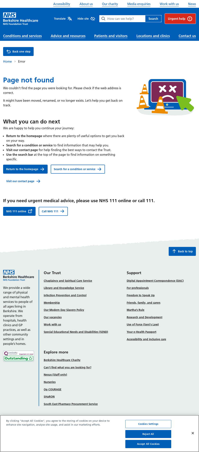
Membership (52, 302)
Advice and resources (68, 36)
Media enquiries (138, 4)
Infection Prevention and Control (65, 295)
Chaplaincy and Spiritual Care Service (68, 280)
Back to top (182, 251)
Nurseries (50, 382)
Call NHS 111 (53, 211)
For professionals (138, 288)
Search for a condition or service (78, 169)
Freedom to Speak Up (141, 295)
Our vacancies (53, 317)
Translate (63, 18)
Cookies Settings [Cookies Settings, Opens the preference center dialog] (148, 428)
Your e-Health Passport (141, 332)
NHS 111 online (19, 211)
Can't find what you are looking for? (67, 367)
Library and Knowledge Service (64, 288)
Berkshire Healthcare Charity (62, 360)
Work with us (169, 4)
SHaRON (49, 396)
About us (86, 4)
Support (134, 272)
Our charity (110, 4)
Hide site (86, 18)
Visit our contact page (23, 181)
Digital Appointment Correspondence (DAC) (155, 280)
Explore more (56, 352)
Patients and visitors (110, 36)
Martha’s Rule (135, 310)
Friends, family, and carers (143, 302)
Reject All (148, 438)
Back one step (18, 51)
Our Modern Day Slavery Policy (64, 310)
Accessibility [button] (61, 4)
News (192, 4)
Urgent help (180, 19)
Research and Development (144, 317)
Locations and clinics (153, 36)
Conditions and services (22, 36)
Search (153, 19)
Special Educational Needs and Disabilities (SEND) (76, 332)
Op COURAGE (52, 389)
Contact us (187, 36)
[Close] (193, 437)
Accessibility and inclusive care (146, 339)
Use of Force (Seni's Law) (143, 324)
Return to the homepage (25, 169)
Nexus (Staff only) (55, 374)
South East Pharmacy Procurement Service (71, 404)
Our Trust (52, 272)
